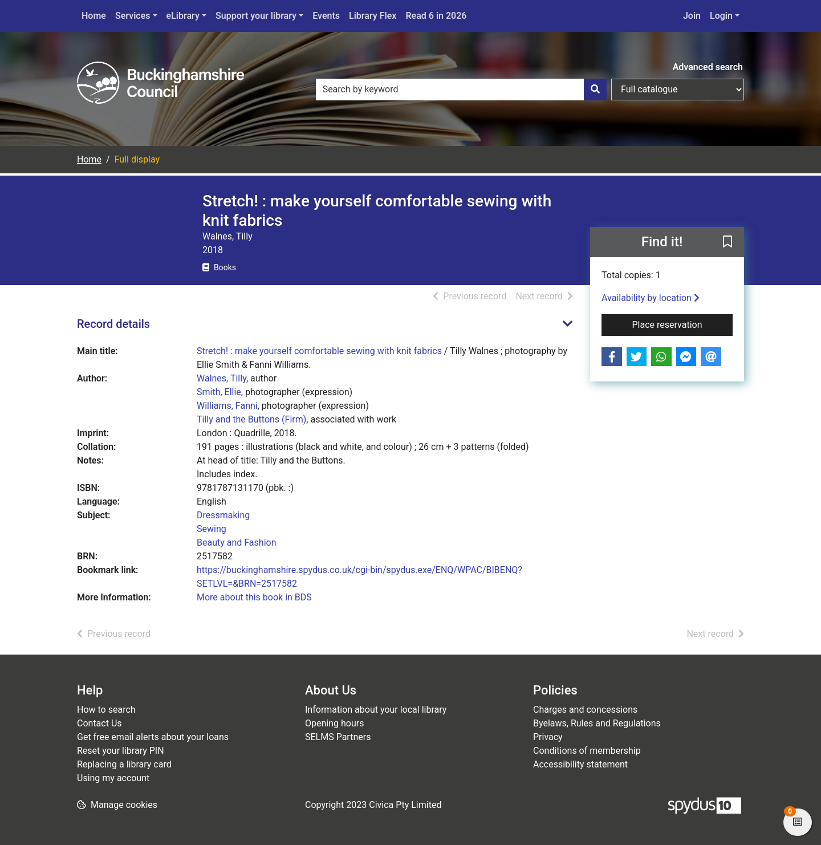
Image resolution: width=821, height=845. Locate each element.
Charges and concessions (585, 709)
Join (692, 15)
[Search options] (677, 89)
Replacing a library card (124, 764)
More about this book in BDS (254, 597)
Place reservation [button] (682, 324)
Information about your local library (375, 709)
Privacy (548, 737)
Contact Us (99, 723)
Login (721, 15)
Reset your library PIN (120, 750)
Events (326, 15)
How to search (106, 709)
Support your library (256, 15)
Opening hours (334, 723)
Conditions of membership (587, 750)
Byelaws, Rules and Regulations (597, 723)
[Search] (595, 89)
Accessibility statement (580, 764)
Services (133, 15)
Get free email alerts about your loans (153, 737)
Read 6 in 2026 (435, 15)
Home (94, 15)
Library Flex (372, 15)
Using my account (113, 778)
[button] (727, 242)
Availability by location (650, 297)
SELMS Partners (338, 737)
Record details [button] (113, 324)
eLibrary (183, 15)
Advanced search (708, 67)
